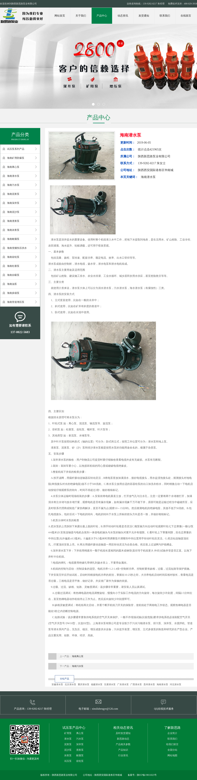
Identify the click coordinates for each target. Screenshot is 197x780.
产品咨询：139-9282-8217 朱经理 (33, 708)
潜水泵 (68, 738)
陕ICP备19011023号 (146, 775)
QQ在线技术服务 (164, 708)
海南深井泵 (13, 203)
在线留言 (186, 15)
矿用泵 (68, 733)
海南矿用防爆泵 (15, 158)
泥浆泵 (68, 744)
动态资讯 (123, 15)
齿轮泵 (80, 761)
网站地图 (172, 755)
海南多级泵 (13, 293)
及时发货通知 (123, 733)
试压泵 (68, 761)
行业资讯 (123, 755)
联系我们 (165, 15)
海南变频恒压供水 (17, 248)
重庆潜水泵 (83, 684)
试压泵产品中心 (73, 727)
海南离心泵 (13, 167)
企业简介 (172, 733)
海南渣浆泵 (13, 221)
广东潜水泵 (123, 684)
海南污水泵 (13, 185)
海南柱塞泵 (13, 266)
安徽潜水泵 (57, 684)
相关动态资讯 (123, 727)
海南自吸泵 (13, 275)
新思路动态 (123, 738)
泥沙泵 (68, 750)
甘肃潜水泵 (110, 684)
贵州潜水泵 (149, 684)
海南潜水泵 (13, 176)
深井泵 (80, 744)
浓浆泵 (68, 755)
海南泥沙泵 (13, 212)
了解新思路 (172, 727)
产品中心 (102, 15)
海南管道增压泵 (15, 302)
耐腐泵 (80, 755)
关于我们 (81, 15)
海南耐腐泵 (13, 239)
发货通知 (144, 15)
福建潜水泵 (96, 684)
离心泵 (80, 733)
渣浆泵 (80, 750)
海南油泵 (12, 284)
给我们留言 (172, 744)
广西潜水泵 (136, 684)
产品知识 (123, 750)
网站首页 (60, 15)
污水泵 (80, 738)
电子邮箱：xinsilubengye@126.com (98, 708)
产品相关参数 (123, 744)
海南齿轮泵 (13, 257)
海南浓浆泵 (13, 230)
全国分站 (172, 750)
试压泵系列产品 (15, 149)
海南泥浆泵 (13, 194)
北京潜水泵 (70, 684)
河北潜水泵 (175, 684)
